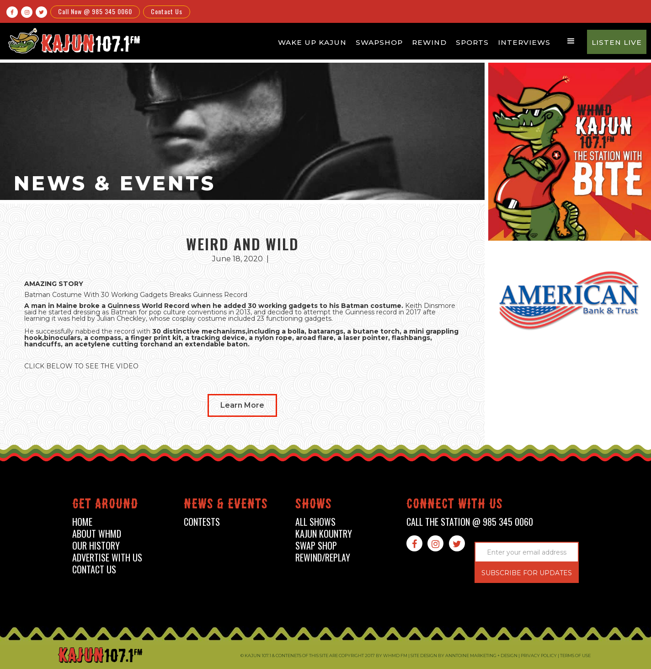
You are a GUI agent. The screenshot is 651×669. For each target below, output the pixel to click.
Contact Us (166, 11)
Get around (105, 505)
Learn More (242, 405)
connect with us (454, 505)
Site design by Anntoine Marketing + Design (464, 655)
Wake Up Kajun (312, 42)
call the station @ (469, 522)
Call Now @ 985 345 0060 (95, 11)
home (82, 522)
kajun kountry (323, 534)
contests (202, 522)
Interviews (524, 42)
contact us (94, 569)
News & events (226, 505)
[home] (72, 40)
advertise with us (107, 557)
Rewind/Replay (322, 557)
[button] (571, 41)
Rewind (429, 42)
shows (313, 505)
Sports (472, 42)
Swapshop (379, 42)
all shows (315, 522)
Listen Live (617, 42)
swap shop (316, 545)
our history (96, 545)
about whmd (96, 534)
